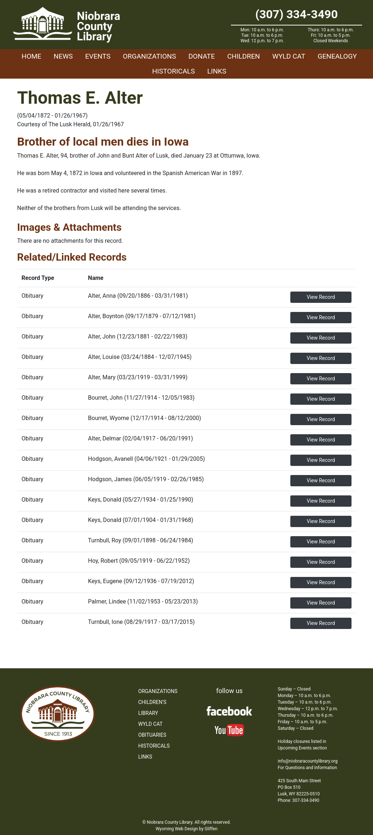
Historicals (173, 71)
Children (243, 56)
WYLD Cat (289, 56)
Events (97, 56)
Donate (201, 56)
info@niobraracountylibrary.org (308, 761)
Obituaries (152, 735)
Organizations (149, 56)
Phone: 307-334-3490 (298, 800)
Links (216, 71)
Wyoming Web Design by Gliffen (186, 828)
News (63, 56)
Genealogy (337, 56)
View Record (321, 297)
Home (31, 56)
